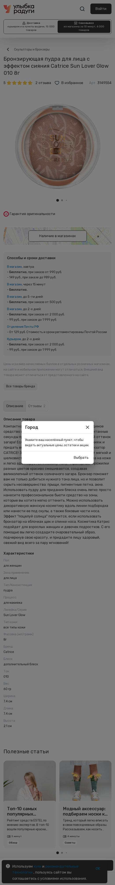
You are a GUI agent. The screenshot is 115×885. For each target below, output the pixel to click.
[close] (87, 427)
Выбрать (81, 457)
